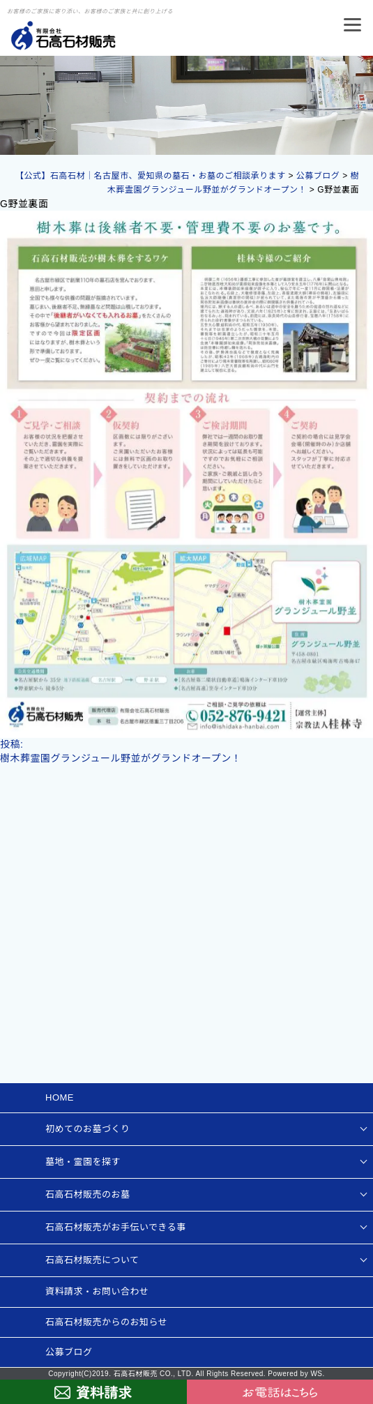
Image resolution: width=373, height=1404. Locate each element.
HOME (59, 1097)
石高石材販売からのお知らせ (106, 1322)
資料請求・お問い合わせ (97, 1291)
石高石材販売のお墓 (87, 1194)
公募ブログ (69, 1352)
